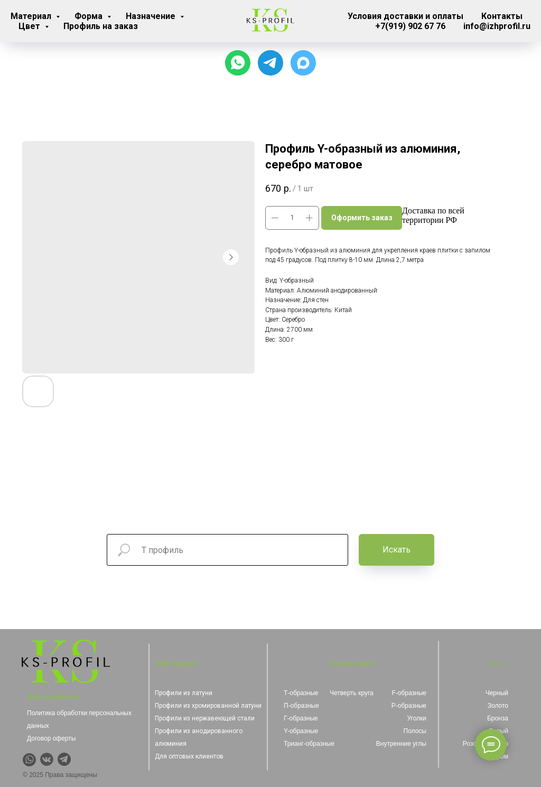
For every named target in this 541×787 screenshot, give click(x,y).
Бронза (497, 718)
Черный (497, 693)
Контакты (502, 16)
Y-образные (301, 731)
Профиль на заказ (100, 26)
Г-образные (301, 718)
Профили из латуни (183, 693)
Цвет (30, 26)
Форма (89, 16)
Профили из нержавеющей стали (205, 718)
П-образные (301, 705)
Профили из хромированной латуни (208, 705)
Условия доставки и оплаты (405, 16)
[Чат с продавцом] (237, 63)
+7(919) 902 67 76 (410, 26)
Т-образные (301, 693)
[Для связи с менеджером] (270, 63)
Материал (32, 16)
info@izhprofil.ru (496, 26)
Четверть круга (352, 693)
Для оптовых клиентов (189, 756)
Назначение (152, 16)
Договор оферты (51, 738)
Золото (498, 705)
